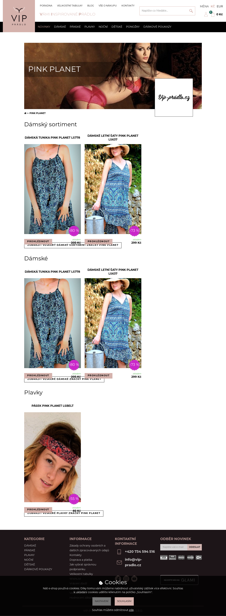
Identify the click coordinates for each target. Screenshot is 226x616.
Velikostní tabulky (70, 6)
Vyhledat (191, 11)
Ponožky (133, 27)
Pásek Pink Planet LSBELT (53, 406)
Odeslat (194, 547)
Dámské (60, 27)
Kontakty (128, 6)
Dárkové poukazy (157, 27)
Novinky (44, 27)
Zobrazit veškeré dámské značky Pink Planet (64, 379)
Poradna (46, 6)
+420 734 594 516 (140, 552)
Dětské (116, 27)
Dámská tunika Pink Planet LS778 (52, 138)
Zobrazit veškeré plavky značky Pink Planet (63, 513)
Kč (213, 6)
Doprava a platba (81, 560)
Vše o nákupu (108, 6)
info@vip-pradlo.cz (133, 562)
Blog (90, 6)
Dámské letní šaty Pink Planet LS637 (112, 138)
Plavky (89, 27)
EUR (220, 6)
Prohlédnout (38, 241)
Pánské (75, 27)
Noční (103, 27)
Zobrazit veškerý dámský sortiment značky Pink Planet (72, 245)
